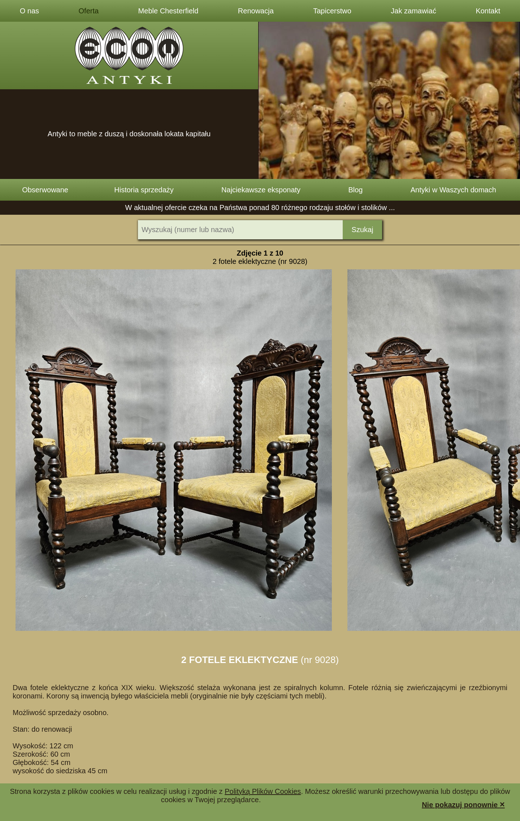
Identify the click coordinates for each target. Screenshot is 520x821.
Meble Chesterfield (168, 11)
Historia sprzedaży (144, 190)
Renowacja (256, 11)
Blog (355, 190)
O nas (29, 11)
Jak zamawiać (413, 11)
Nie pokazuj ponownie (463, 804)
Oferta (89, 11)
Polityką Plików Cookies (263, 791)
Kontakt (488, 11)
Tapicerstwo (332, 11)
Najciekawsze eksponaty (260, 190)
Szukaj (362, 230)
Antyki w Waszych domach (453, 190)
